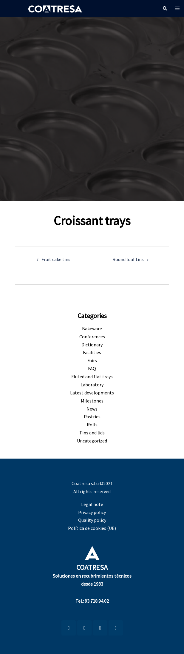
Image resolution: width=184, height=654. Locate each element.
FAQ (92, 368)
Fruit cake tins (55, 259)
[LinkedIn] (68, 628)
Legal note (92, 504)
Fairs (92, 360)
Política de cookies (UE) (92, 528)
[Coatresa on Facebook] (100, 628)
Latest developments (92, 393)
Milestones (92, 401)
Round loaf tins (128, 259)
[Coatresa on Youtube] (84, 628)
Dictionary (92, 345)
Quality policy (92, 520)
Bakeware (92, 328)
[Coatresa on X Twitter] (116, 628)
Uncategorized (92, 441)
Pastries (92, 416)
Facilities (92, 352)
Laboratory (92, 385)
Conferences (92, 337)
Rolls (92, 425)
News (92, 409)
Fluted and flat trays (92, 377)
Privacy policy (92, 512)
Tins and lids (92, 433)
